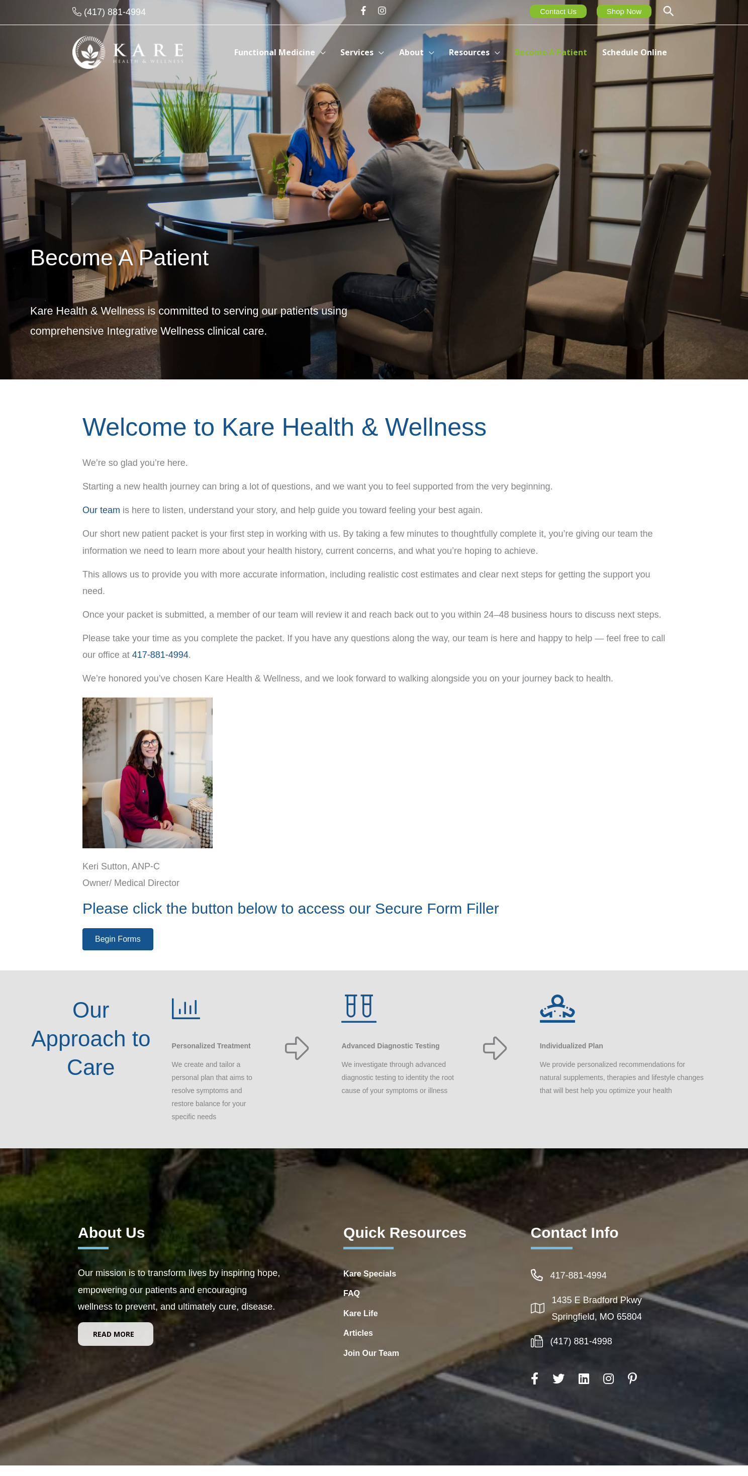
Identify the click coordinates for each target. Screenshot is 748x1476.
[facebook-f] (367, 10)
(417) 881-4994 (115, 12)
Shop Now (624, 11)
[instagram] (383, 10)
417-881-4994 (160, 655)
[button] (669, 12)
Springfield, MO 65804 (597, 1317)
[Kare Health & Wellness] (127, 52)
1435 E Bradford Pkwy (597, 1300)
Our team (101, 510)
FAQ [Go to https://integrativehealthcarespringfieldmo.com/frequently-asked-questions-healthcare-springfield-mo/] (351, 1293)
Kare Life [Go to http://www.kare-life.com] (360, 1313)
